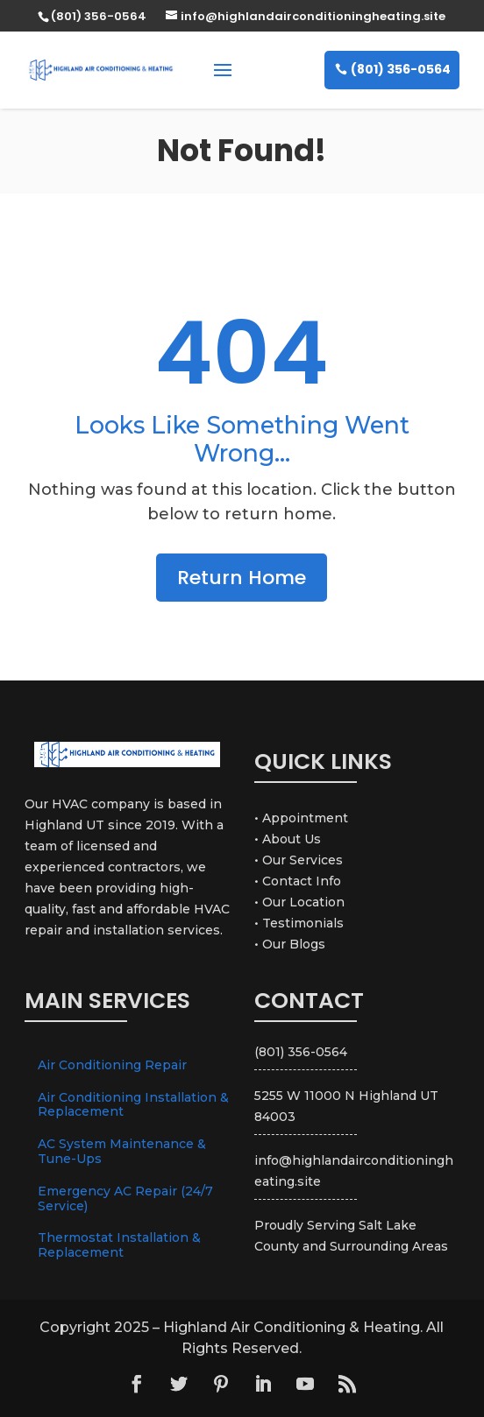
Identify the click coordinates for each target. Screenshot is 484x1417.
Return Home (241, 577)
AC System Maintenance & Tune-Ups (122, 1151)
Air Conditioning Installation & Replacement (133, 1104)
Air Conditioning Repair (112, 1065)
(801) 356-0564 (401, 69)
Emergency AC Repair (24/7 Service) (125, 1198)
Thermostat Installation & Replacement (119, 1245)
